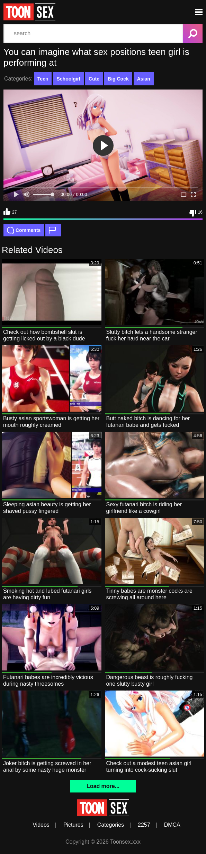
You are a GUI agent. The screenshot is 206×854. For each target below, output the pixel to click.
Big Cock (118, 79)
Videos (41, 825)
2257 (144, 825)
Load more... (103, 786)
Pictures (73, 825)
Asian (143, 79)
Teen (42, 79)
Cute (94, 79)
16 (196, 213)
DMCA (172, 825)
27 (10, 211)
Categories (110, 825)
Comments (24, 230)
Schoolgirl (68, 79)
